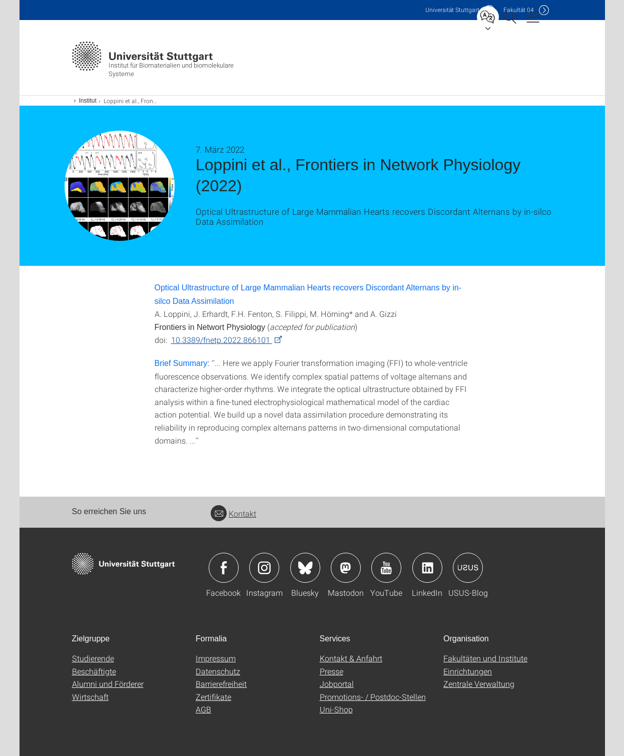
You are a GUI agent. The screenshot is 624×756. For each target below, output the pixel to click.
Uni (452, 10)
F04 (518, 10)
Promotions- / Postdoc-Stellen (373, 696)
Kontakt (233, 513)
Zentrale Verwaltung (478, 683)
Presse (331, 671)
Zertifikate (213, 696)
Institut (88, 100)
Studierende (93, 658)
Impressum (216, 658)
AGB (203, 709)
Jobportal (337, 683)
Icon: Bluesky (305, 568)
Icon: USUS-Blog (468, 568)
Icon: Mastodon (346, 568)
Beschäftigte (94, 671)
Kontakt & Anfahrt (351, 658)
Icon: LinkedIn (427, 568)
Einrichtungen (467, 671)
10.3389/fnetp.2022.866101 (221, 339)
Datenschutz (218, 671)
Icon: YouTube (386, 568)
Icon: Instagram (264, 568)
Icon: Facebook (224, 568)
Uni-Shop (336, 709)
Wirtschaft (90, 696)
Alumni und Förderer (108, 683)
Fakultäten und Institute (485, 658)
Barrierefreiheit (221, 683)
